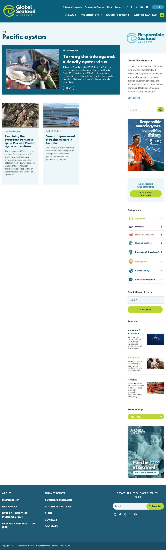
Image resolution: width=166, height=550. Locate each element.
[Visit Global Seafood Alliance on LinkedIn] (141, 7)
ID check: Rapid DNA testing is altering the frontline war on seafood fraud (135, 366)
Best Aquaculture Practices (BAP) (15, 515)
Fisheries (132, 379)
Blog (109, 7)
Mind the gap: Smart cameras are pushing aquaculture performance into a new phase (135, 342)
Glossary (51, 526)
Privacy (55, 546)
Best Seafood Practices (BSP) (18, 525)
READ (68, 88)
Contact (118, 7)
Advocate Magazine (72, 7)
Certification (145, 14)
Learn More (134, 97)
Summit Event (117, 14)
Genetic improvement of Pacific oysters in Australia (60, 140)
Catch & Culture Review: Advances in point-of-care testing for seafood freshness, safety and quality (136, 390)
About (70, 14)
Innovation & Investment (134, 332)
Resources (9, 506)
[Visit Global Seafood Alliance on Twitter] (136, 7)
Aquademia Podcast (95, 7)
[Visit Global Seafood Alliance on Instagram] (126, 7)
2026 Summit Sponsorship (145, 194)
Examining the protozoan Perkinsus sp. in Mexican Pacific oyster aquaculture (19, 141)
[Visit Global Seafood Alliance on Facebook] (131, 7)
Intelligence (134, 357)
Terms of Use (65, 546)
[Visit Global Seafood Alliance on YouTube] (147, 7)
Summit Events (55, 493)
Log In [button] (158, 7)
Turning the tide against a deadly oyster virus (89, 59)
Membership (91, 14)
